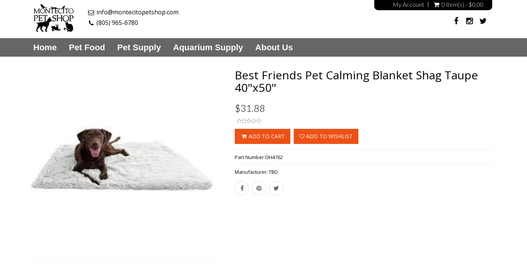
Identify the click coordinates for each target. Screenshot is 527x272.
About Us (274, 47)
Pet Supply (139, 47)
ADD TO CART (262, 136)
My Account (408, 4)
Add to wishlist (326, 136)
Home (45, 47)
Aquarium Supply (208, 47)
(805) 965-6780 (117, 23)
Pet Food (87, 47)
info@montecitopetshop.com (137, 12)
